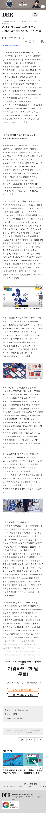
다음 (39, 739)
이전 (22, 739)
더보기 (26, 41)
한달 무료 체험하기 (23, 689)
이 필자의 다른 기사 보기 (13, 718)
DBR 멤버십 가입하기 (23, 694)
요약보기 (42, 41)
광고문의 (42, 786)
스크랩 (38, 41)
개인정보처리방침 (15, 786)
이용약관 (5, 786)
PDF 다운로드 (30, 41)
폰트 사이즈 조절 (34, 41)
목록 (31, 739)
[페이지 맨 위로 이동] (40, 768)
